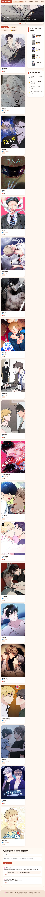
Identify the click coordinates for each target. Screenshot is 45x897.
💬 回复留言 (6, 875)
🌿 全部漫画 (4, 27)
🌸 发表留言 (7, 863)
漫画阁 (36, 1)
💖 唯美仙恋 (4, 30)
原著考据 (31, 1)
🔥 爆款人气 (13, 27)
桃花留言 (42, 1)
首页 (26, 1)
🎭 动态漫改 (13, 30)
